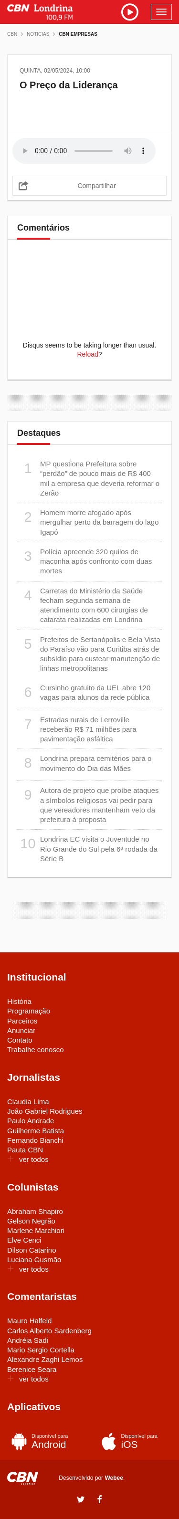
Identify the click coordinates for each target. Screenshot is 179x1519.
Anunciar (21, 1030)
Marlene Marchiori (35, 1230)
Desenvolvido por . (92, 1478)
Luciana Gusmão (34, 1259)
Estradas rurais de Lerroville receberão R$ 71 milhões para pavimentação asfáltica (77, 729)
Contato (19, 1040)
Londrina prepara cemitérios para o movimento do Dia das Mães (84, 763)
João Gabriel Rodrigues (45, 1111)
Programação (28, 1011)
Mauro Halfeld (29, 1321)
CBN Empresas (78, 34)
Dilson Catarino (31, 1250)
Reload (87, 354)
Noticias (38, 34)
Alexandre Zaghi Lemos (45, 1359)
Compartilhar (96, 186)
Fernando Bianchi (35, 1140)
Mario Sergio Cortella (40, 1350)
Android (43, 1441)
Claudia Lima (28, 1101)
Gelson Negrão (31, 1221)
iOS (132, 1441)
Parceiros (22, 1021)
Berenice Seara (31, 1369)
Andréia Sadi (27, 1340)
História (19, 1001)
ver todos (28, 1159)
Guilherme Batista (35, 1131)
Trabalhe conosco (35, 1049)
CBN (12, 34)
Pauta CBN (25, 1150)
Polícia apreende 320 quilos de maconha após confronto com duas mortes (84, 561)
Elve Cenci (24, 1240)
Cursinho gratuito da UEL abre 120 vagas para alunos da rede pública (83, 692)
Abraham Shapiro (35, 1211)
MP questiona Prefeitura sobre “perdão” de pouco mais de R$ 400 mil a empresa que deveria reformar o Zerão (88, 478)
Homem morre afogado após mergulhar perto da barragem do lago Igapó (87, 522)
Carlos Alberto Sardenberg (49, 1331)
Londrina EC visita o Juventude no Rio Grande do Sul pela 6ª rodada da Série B (87, 848)
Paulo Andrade (30, 1121)
